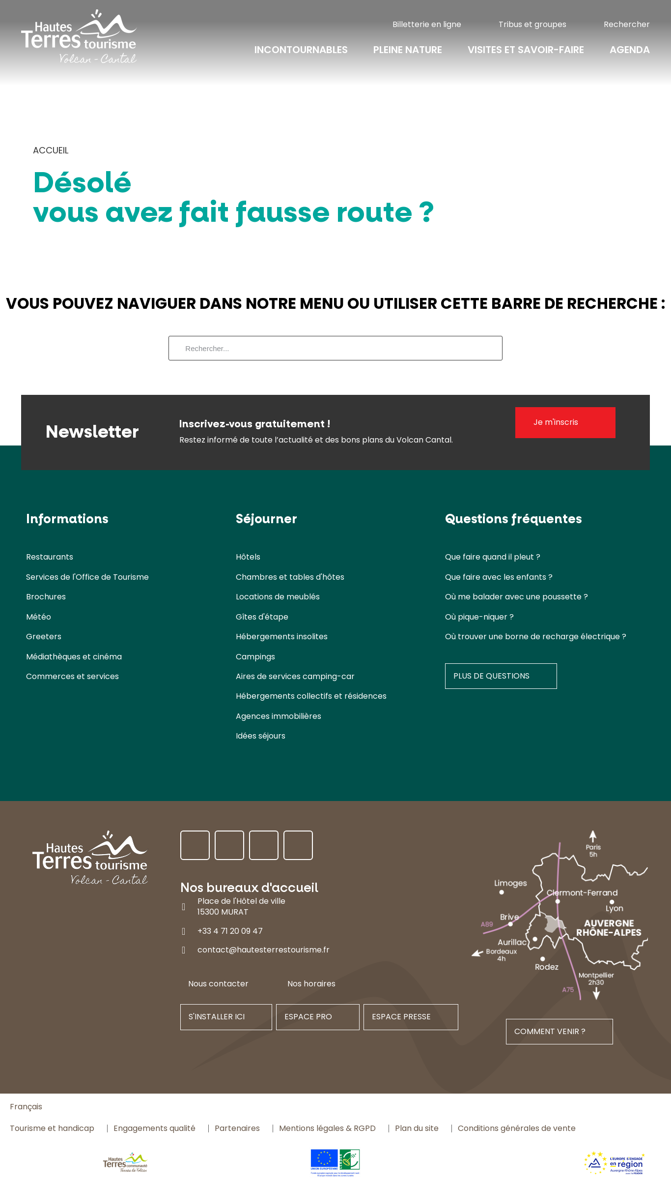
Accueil (50, 150)
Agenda (630, 50)
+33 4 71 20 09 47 (230, 931)
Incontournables (301, 50)
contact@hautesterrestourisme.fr (263, 949)
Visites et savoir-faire (526, 50)
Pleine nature (407, 50)
